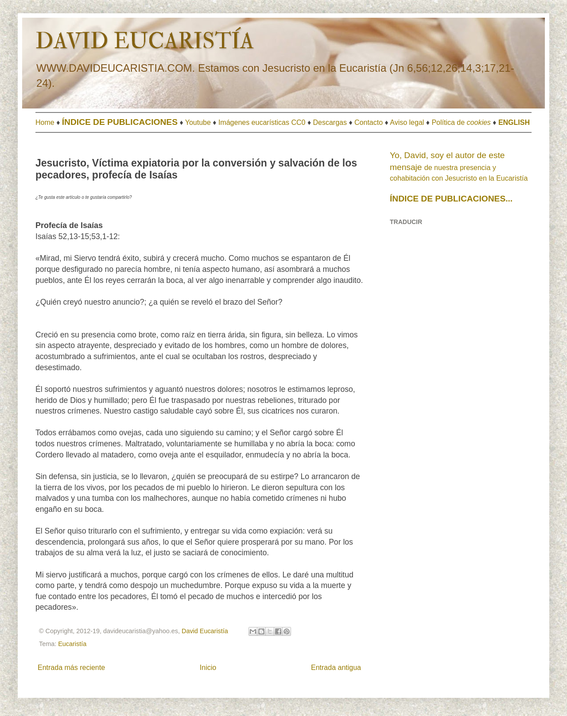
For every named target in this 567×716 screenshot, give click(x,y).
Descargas (330, 122)
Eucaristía (72, 643)
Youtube (198, 122)
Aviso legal (407, 122)
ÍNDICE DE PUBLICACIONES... (451, 198)
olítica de (463, 122)
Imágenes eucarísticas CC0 (262, 122)
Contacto (368, 122)
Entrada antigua (336, 667)
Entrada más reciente (71, 667)
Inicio (208, 667)
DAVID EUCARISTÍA (144, 41)
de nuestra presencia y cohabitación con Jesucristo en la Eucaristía (459, 167)
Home (44, 122)
